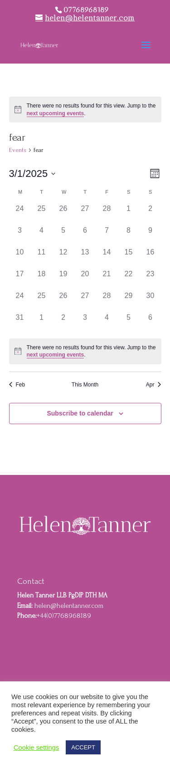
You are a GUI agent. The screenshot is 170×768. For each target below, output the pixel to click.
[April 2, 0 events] (63, 323)
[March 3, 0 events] (20, 236)
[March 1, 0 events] (129, 214)
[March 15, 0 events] (129, 258)
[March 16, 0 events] (150, 258)
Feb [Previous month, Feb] (17, 385)
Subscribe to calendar (80, 413)
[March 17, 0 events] (20, 279)
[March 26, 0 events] (63, 301)
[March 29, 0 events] (129, 301)
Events (17, 150)
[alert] (85, 109)
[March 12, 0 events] (63, 258)
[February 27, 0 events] (85, 214)
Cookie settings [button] (36, 747)
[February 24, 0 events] (20, 214)
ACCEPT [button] (83, 747)
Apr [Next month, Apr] (153, 385)
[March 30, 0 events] (150, 301)
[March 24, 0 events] (20, 301)
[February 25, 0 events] (42, 214)
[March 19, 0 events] (63, 279)
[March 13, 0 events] (85, 258)
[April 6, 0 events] (150, 323)
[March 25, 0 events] (42, 301)
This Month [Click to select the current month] (85, 385)
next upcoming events (55, 113)
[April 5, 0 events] (129, 323)
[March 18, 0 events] (42, 279)
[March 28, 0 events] (107, 301)
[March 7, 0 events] (107, 236)
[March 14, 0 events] (107, 258)
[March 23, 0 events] (150, 279)
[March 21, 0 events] (107, 279)
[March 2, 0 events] (150, 214)
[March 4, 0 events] (42, 236)
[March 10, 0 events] (20, 258)
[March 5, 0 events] (63, 236)
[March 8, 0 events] (129, 236)
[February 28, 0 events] (107, 214)
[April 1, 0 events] (42, 323)
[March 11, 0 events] (42, 258)
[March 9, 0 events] (150, 236)
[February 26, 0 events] (63, 214)
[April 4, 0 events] (107, 323)
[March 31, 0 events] (20, 323)
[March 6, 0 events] (85, 236)
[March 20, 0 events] (85, 279)
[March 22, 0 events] (129, 279)
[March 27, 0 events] (85, 301)
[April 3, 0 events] (85, 323)
